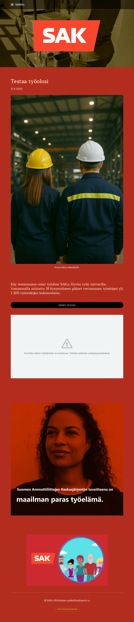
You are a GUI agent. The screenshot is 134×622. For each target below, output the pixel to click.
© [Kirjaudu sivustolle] (45, 600)
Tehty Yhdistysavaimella (67, 609)
